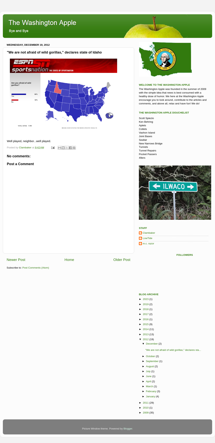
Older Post (121, 260)
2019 (146, 304)
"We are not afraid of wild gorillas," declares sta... (173, 350)
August (150, 366)
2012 (146, 339)
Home (69, 260)
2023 (146, 299)
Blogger (127, 428)
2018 (146, 309)
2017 (146, 314)
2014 (146, 329)
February (151, 391)
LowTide (147, 238)
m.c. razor (148, 243)
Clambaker (149, 232)
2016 (146, 319)
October (151, 356)
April (149, 381)
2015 (146, 324)
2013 (146, 334)
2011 (146, 402)
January (151, 396)
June (149, 376)
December (152, 343)
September (152, 361)
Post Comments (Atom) (35, 267)
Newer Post (16, 260)
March (150, 386)
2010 (146, 407)
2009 (146, 412)
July (148, 371)
